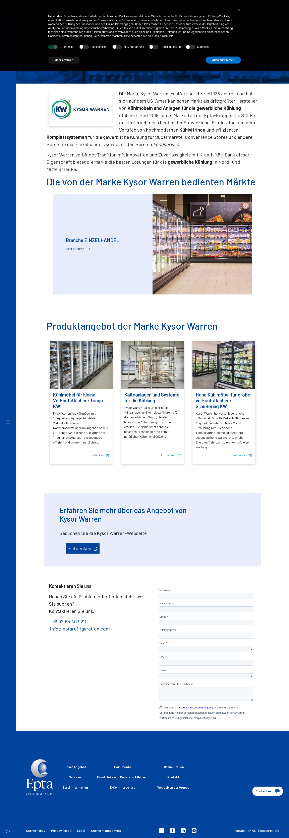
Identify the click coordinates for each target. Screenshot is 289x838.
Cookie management (106, 830)
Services (75, 777)
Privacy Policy (61, 830)
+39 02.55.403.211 (67, 621)
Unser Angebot (75, 767)
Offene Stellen (173, 767)
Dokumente (122, 767)
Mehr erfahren (78, 248)
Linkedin (183, 830)
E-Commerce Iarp (122, 787)
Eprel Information (75, 787)
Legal (81, 830)
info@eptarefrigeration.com (79, 629)
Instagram (161, 830)
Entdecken (99, 455)
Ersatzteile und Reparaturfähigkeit (122, 777)
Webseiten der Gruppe (173, 787)
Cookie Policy (35, 830)
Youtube (194, 830)
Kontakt (173, 777)
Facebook (172, 830)
